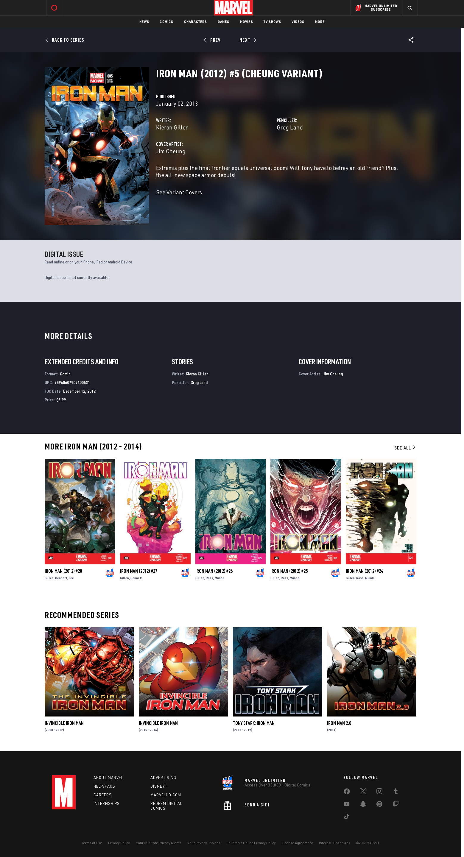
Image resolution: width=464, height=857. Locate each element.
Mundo (219, 578)
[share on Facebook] (347, 793)
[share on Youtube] (347, 805)
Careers (103, 794)
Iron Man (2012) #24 (364, 571)
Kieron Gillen (172, 127)
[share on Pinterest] (379, 805)
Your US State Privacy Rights (158, 843)
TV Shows (272, 21)
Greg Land (290, 127)
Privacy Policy (119, 843)
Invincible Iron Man (64, 723)
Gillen (49, 578)
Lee (71, 578)
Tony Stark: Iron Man (254, 723)
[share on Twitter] (363, 792)
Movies (246, 21)
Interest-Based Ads (334, 843)
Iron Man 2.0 (339, 723)
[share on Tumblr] (396, 792)
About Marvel (108, 777)
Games (223, 21)
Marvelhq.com (165, 794)
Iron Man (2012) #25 (289, 571)
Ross (209, 578)
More (320, 21)
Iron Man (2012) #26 (214, 571)
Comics (166, 21)
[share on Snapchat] (363, 805)
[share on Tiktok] (347, 818)
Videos (298, 21)
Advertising (163, 777)
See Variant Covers (179, 192)
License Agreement (297, 843)
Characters (195, 21)
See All (405, 448)
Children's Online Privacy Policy (251, 843)
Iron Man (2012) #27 (138, 571)
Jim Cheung (171, 151)
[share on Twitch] (396, 805)
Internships (107, 803)
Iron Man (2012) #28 (63, 571)
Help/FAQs (104, 786)
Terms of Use (91, 843)
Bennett (61, 578)
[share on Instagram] (379, 792)
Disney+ (158, 786)
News (144, 21)
